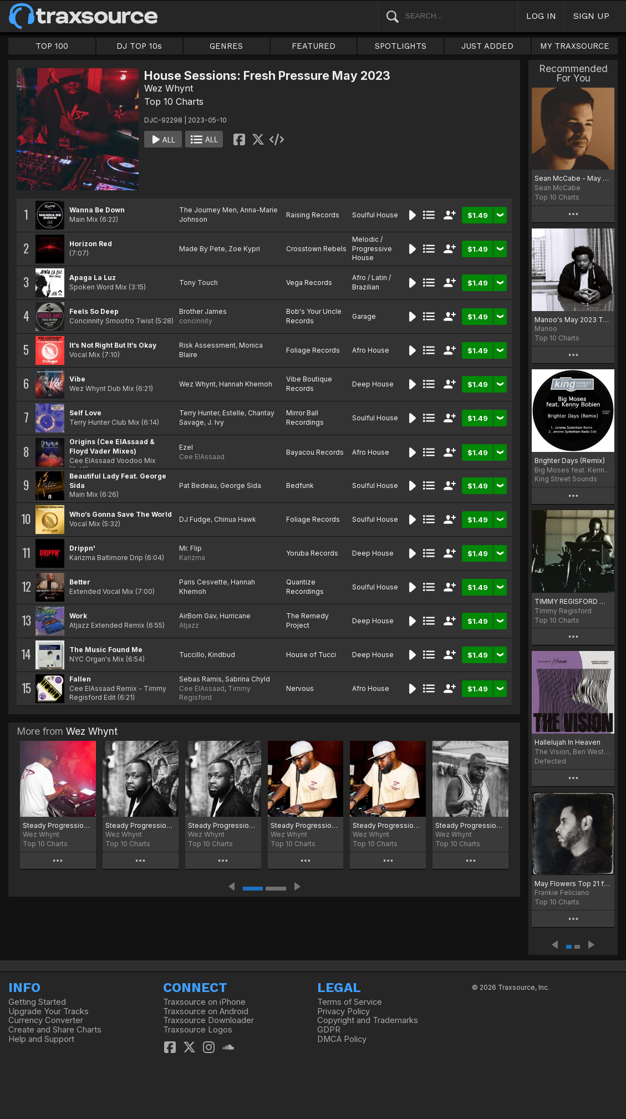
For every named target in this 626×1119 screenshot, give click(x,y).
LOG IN (541, 16)
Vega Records (309, 282)
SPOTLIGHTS (400, 46)
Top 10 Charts (173, 101)
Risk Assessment (207, 345)
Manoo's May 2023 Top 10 (573, 320)
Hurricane (235, 616)
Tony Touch (198, 282)
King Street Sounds (566, 479)
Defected (550, 761)
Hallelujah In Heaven (567, 742)
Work (78, 616)
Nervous (300, 688)
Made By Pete (202, 249)
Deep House (373, 384)
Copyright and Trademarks (367, 1020)
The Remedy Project (307, 620)
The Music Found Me (105, 649)
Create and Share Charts (54, 1030)
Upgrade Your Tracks (48, 1011)
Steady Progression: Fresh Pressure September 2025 (223, 825)
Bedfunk (300, 485)
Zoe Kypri (244, 249)
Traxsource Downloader (208, 1020)
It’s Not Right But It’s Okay (112, 345)
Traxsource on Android (205, 1011)
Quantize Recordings (305, 587)
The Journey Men (208, 210)
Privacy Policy (343, 1011)
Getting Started (37, 1002)
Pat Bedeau (198, 485)
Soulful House (375, 215)
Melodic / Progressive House (372, 248)
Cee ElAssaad (202, 456)
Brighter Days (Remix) (570, 460)
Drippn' (82, 548)
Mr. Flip (190, 548)
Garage (364, 316)
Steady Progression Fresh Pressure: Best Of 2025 (58, 825)
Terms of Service (349, 1002)
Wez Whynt (168, 88)
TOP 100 (51, 46)
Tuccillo (192, 654)
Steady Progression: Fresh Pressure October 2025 (140, 825)
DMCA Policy (342, 1039)
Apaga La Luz (92, 277)
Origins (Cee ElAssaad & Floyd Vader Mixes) (112, 446)
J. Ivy (215, 422)
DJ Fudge (195, 519)
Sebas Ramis (200, 679)
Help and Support (41, 1039)
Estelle (233, 413)
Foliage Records (313, 350)
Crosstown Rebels (316, 249)
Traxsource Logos (197, 1030)
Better (79, 582)
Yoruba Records (312, 553)
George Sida (240, 485)
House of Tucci (311, 654)
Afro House (370, 350)
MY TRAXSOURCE (574, 46)
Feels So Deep (94, 311)
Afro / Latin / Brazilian (371, 282)
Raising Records (312, 215)
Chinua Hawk (235, 519)
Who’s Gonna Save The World (120, 514)
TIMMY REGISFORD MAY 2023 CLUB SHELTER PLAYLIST (573, 601)
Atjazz (189, 625)
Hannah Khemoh (245, 384)
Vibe (77, 379)
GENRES (226, 46)
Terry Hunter (199, 413)
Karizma (192, 557)
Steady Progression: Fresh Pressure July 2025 (388, 825)
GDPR (328, 1030)
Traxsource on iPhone (204, 1002)
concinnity (195, 321)
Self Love (85, 413)
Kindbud (221, 654)
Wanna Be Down (97, 210)
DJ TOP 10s (139, 46)
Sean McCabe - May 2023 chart (573, 178)
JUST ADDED (487, 46)
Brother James (203, 311)
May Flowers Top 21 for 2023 (573, 883)
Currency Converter (45, 1020)
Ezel (186, 447)
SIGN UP (591, 16)
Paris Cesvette (203, 582)
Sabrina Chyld (247, 679)
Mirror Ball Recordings (305, 417)
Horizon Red (90, 244)
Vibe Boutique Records (309, 384)
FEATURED (313, 46)
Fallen (80, 679)
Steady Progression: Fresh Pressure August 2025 (306, 825)
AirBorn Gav (197, 616)
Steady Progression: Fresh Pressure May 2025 (470, 825)
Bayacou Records (315, 452)
